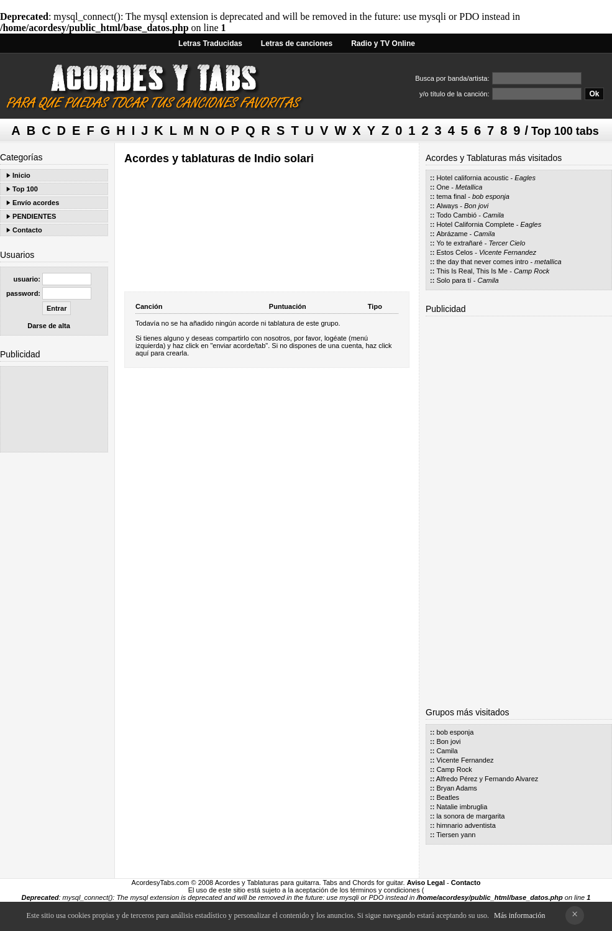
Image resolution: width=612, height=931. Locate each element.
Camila (493, 215)
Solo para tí (453, 280)
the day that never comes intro (482, 261)
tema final (451, 196)
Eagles (525, 177)
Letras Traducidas (210, 43)
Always (447, 205)
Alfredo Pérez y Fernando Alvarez (487, 778)
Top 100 (25, 189)
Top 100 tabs (565, 131)
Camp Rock (531, 271)
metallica (547, 261)
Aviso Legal (426, 882)
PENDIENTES (34, 216)
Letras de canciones (296, 43)
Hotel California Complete (475, 224)
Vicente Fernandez (507, 252)
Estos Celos (454, 252)
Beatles (447, 797)
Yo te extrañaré (459, 243)
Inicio (21, 175)
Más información (519, 915)
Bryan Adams (456, 788)
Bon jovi (476, 205)
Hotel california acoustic (472, 177)
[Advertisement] (54, 409)
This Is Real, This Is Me (472, 271)
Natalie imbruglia (461, 806)
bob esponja (490, 196)
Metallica (468, 187)
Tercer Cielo (506, 243)
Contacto (27, 230)
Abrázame (451, 233)
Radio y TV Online (383, 43)
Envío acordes (35, 202)
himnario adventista (465, 825)
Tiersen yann (455, 834)
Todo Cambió (456, 215)
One (442, 187)
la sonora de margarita (470, 816)
